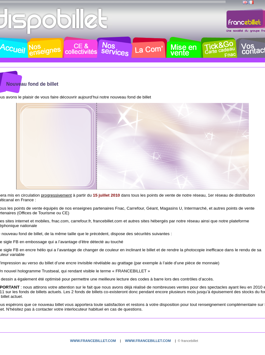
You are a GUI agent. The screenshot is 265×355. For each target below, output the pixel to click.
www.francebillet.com (93, 341)
